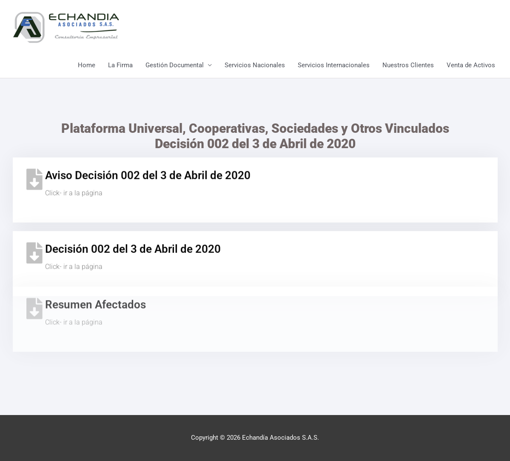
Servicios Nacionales (255, 65)
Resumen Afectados (95, 285)
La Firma (120, 65)
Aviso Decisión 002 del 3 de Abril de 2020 (148, 169)
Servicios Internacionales (334, 65)
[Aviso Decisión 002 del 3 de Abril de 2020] (34, 173)
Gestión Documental (174, 65)
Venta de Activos (471, 65)
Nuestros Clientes (408, 65)
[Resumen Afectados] (34, 289)
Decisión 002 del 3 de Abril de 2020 (133, 243)
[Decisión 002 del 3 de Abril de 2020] (34, 247)
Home (86, 65)
